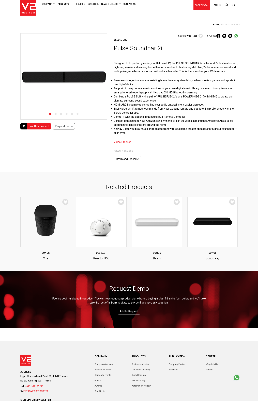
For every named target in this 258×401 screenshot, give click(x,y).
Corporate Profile (103, 375)
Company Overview (104, 364)
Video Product (122, 142)
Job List (210, 369)
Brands (98, 380)
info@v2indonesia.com (35, 390)
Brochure (173, 369)
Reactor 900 (101, 258)
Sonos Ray (212, 258)
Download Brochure (127, 159)
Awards (98, 386)
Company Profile (177, 364)
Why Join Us (212, 364)
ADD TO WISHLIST (190, 36)
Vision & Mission (103, 369)
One (45, 258)
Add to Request (129, 311)
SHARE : (211, 35)
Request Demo (64, 126)
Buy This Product (39, 126)
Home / (216, 24)
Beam (157, 258)
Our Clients (100, 391)
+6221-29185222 (34, 386)
